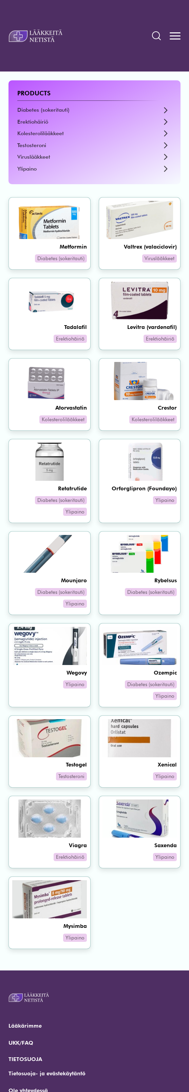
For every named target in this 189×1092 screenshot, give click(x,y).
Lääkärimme (25, 1026)
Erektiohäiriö (32, 121)
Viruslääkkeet (33, 157)
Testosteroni (31, 145)
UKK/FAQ (20, 1043)
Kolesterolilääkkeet (40, 133)
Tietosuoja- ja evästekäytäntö (47, 1073)
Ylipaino (27, 168)
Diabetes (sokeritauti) (43, 110)
